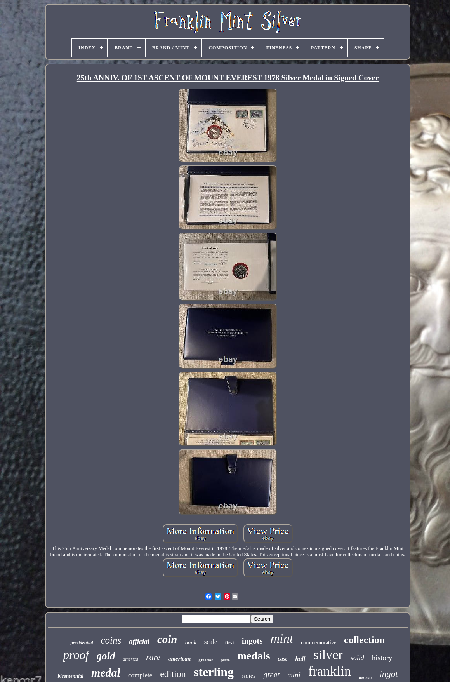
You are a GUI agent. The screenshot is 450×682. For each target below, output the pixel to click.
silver (328, 654)
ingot (388, 674)
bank (190, 642)
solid (357, 658)
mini (294, 675)
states (248, 675)
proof (76, 655)
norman (365, 677)
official (139, 641)
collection (364, 639)
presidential (81, 642)
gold (106, 656)
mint (281, 638)
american (179, 659)
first (229, 642)
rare (153, 657)
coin (167, 639)
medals (254, 656)
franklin (329, 671)
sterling (214, 672)
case (283, 659)
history (382, 658)
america (130, 659)
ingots (252, 640)
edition (173, 674)
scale (210, 641)
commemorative (318, 642)
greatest (205, 660)
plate (225, 660)
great (271, 674)
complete (140, 675)
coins (111, 640)
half (300, 658)
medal (105, 672)
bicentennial (70, 676)
